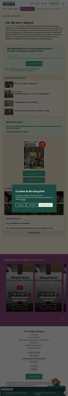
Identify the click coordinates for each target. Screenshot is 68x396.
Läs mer (23, 199)
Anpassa (20, 205)
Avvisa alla (32, 205)
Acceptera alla (45, 205)
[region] (34, 198)
